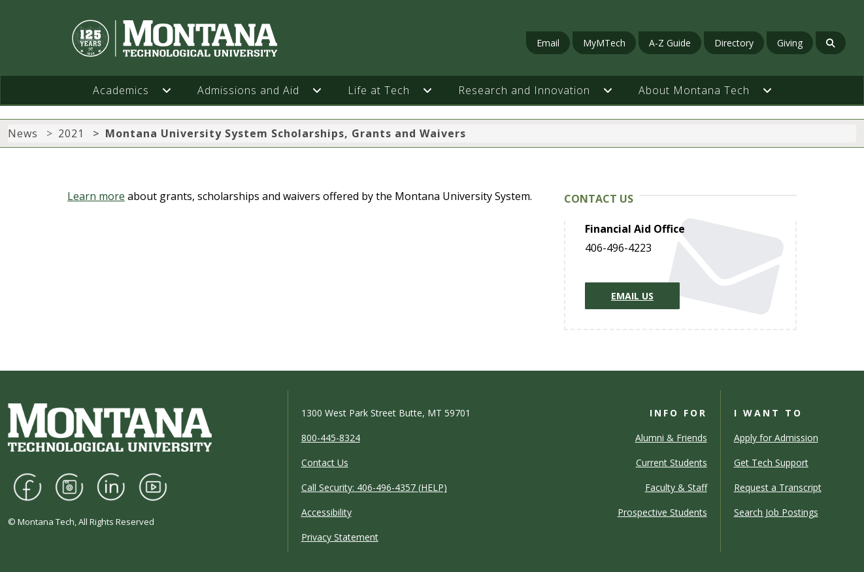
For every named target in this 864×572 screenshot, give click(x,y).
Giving (790, 43)
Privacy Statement (339, 537)
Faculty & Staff (676, 487)
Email (548, 43)
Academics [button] (121, 90)
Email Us (632, 296)
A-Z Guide (670, 43)
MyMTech (604, 43)
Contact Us (324, 462)
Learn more (96, 196)
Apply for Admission (776, 437)
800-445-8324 (330, 437)
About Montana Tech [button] (694, 90)
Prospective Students (662, 512)
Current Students (671, 462)
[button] (173, 90)
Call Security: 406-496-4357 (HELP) (374, 487)
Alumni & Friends (671, 437)
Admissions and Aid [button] (248, 90)
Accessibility (326, 512)
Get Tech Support (771, 462)
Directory (734, 43)
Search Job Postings (776, 512)
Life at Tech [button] (379, 90)
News (23, 133)
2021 (71, 133)
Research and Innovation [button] (524, 90)
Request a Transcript (778, 487)
